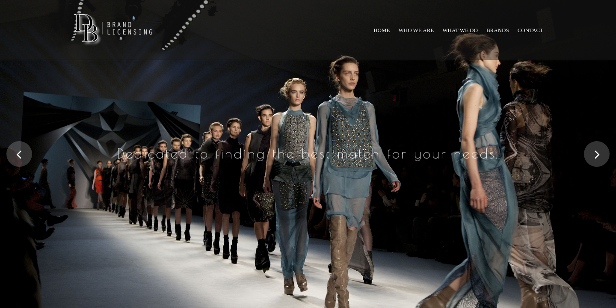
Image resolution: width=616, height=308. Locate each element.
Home (381, 30)
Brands (497, 30)
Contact (530, 30)
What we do (460, 30)
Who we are (416, 30)
